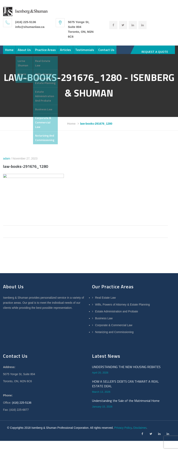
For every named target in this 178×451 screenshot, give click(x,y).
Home (9, 51)
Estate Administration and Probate (116, 315)
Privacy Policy (123, 431)
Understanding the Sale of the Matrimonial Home (126, 404)
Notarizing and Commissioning (114, 336)
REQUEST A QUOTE (155, 52)
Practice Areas (45, 51)
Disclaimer (139, 431)
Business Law (104, 322)
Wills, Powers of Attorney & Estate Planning (122, 308)
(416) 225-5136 (21, 406)
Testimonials (84, 51)
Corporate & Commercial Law (113, 329)
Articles (65, 51)
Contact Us (106, 51)
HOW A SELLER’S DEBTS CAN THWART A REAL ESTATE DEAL (125, 387)
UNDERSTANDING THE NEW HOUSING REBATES (126, 371)
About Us (24, 51)
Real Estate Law (105, 301)
